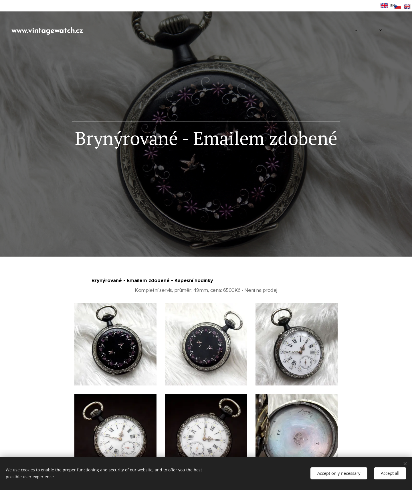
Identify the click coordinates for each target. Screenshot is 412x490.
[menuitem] (351, 30)
